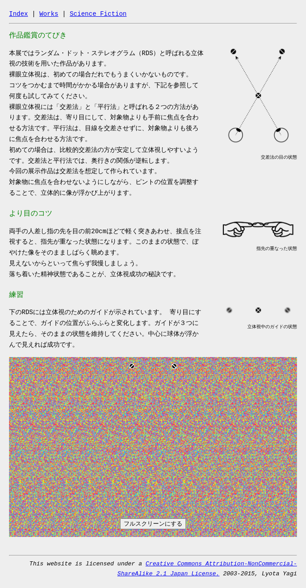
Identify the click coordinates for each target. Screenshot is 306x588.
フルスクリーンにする (153, 523)
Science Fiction (98, 14)
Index (18, 14)
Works (48, 14)
